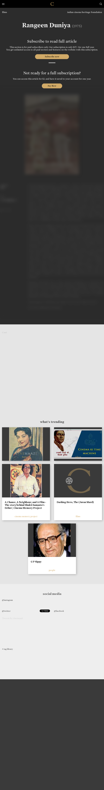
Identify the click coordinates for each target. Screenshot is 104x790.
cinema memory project (26, 516)
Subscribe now (52, 56)
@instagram (7, 600)
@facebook (59, 611)
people (52, 570)
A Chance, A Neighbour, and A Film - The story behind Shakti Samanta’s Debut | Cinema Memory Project (25, 505)
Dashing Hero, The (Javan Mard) (75, 502)
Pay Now (52, 86)
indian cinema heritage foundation (84, 12)
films (4, 12)
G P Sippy (36, 561)
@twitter (6, 611)
